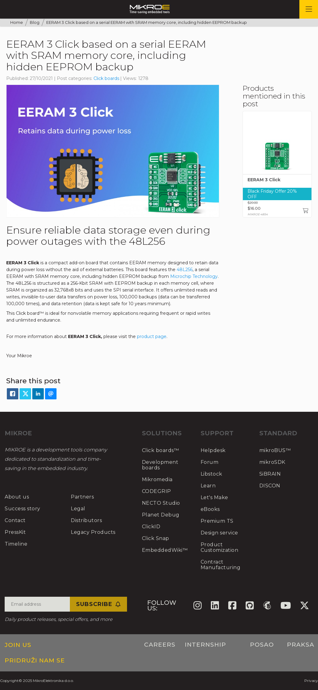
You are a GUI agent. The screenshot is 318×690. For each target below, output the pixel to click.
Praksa (300, 644)
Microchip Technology (194, 276)
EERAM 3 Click (264, 180)
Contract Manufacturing (221, 564)
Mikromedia (157, 479)
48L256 (185, 269)
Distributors (86, 520)
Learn (208, 486)
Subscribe (98, 604)
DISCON (269, 486)
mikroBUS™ (275, 450)
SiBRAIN (270, 474)
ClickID (151, 527)
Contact (15, 520)
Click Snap (155, 538)
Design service (219, 533)
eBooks (210, 509)
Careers (159, 644)
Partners (82, 497)
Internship (205, 644)
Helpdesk (213, 450)
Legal (78, 509)
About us (17, 497)
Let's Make (214, 497)
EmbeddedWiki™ (165, 550)
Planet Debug (160, 515)
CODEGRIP (156, 491)
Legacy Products (93, 532)
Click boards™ (160, 450)
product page (151, 336)
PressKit (15, 532)
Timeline (16, 544)
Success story (22, 509)
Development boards (160, 465)
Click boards (106, 78)
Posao (262, 644)
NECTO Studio (161, 503)
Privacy (311, 680)
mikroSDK (272, 462)
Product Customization (219, 547)
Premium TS (217, 521)
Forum (210, 462)
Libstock (211, 474)
